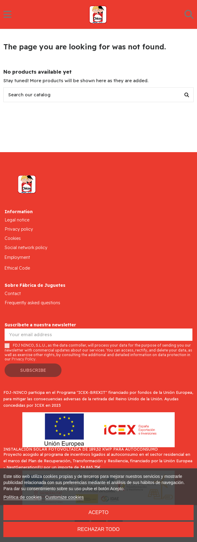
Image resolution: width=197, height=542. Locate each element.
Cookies (13, 238)
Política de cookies (22, 497)
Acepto (98, 512)
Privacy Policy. (24, 359)
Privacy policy (19, 229)
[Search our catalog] (187, 94)
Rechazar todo (98, 529)
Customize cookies (64, 497)
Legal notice (17, 220)
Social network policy (26, 247)
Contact (13, 293)
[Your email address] (98, 335)
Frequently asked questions (32, 303)
